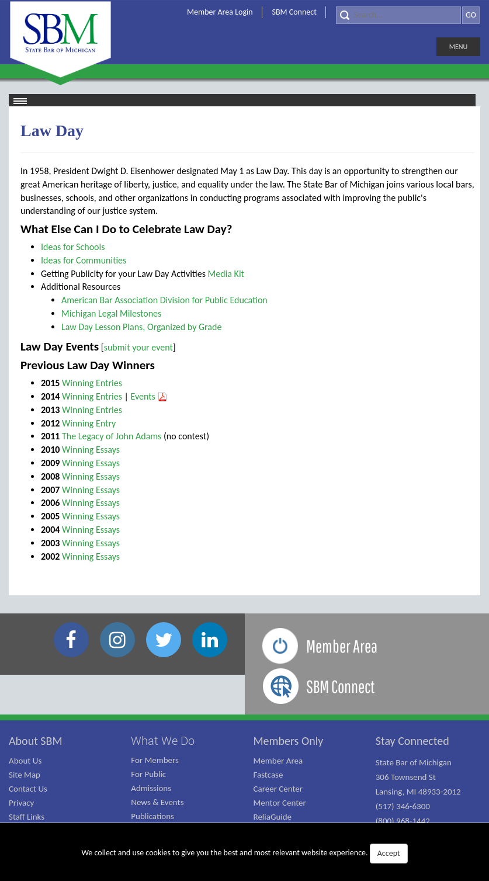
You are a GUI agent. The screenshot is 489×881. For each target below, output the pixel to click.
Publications (152, 816)
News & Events (157, 802)
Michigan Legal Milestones (111, 313)
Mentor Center (280, 802)
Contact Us (28, 788)
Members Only (289, 741)
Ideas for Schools (73, 246)
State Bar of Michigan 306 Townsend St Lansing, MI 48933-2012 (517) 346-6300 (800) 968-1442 (418, 791)
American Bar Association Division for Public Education (164, 300)
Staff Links (26, 816)
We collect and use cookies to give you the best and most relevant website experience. (244, 853)
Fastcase (268, 774)
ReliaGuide (273, 816)
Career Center (278, 788)
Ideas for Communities (83, 260)
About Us (25, 760)
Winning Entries (92, 383)
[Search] (398, 15)
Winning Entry (89, 423)
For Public (148, 774)
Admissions (151, 788)
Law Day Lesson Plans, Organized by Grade (141, 326)
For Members (155, 760)
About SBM (36, 741)
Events (149, 396)
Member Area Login (220, 12)
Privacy (21, 802)
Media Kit (226, 273)
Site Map (24, 774)
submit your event (138, 347)
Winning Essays (91, 449)
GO (471, 15)
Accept (388, 853)
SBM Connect (294, 12)
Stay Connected (412, 741)
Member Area (278, 760)
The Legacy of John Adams (111, 436)
